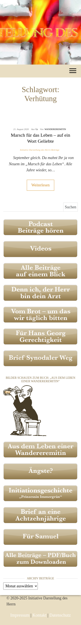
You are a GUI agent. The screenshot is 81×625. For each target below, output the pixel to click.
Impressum (19, 615)
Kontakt (39, 615)
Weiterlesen (40, 185)
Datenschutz (60, 615)
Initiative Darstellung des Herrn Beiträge (39, 150)
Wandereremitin (55, 129)
